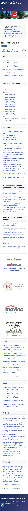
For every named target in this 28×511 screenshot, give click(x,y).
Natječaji (5, 413)
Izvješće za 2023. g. (10, 99)
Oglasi (4, 383)
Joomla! (3, 502)
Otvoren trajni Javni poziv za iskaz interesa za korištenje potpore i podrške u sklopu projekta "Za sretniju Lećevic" (13, 363)
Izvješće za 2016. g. (10, 111)
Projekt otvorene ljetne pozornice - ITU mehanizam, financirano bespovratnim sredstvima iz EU (12, 154)
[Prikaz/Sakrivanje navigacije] (2, 8)
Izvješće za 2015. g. (10, 114)
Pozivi (4, 341)
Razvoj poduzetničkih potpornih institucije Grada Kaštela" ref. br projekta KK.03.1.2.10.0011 (13, 160)
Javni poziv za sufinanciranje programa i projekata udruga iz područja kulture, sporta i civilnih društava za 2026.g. (13, 418)
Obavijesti (6, 462)
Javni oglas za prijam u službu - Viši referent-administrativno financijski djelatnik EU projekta (11, 453)
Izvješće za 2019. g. (10, 109)
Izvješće (4, 46)
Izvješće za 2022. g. (10, 102)
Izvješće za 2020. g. (10, 106)
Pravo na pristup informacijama (13, 90)
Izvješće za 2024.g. (10, 97)
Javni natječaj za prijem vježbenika (11, 488)
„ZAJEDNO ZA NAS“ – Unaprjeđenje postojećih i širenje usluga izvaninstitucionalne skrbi (11, 137)
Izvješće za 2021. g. (10, 104)
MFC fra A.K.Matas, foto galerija (10, 146)
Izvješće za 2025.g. (10, 94)
